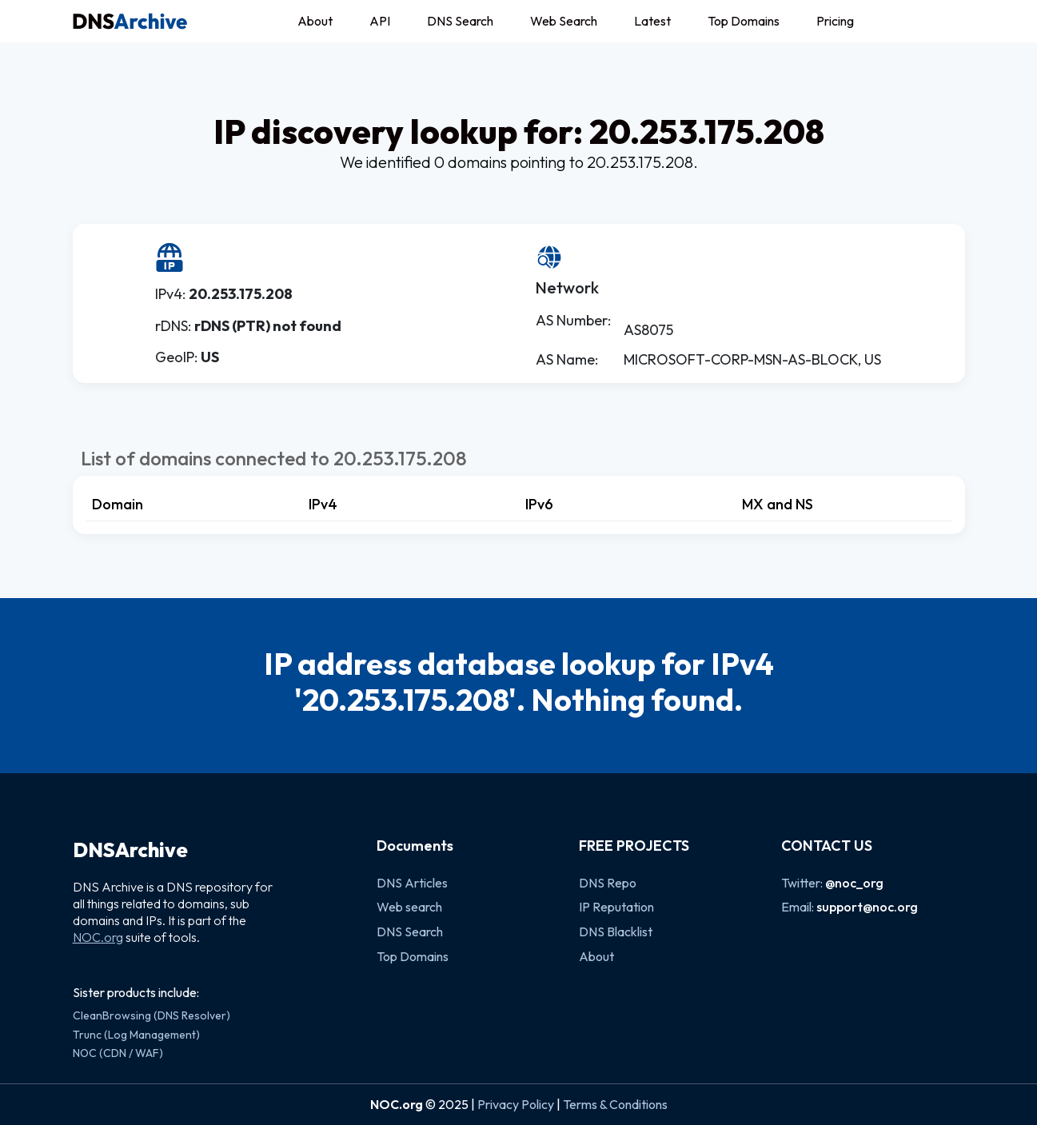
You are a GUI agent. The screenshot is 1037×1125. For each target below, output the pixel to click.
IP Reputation (616, 907)
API (379, 21)
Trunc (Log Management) (136, 1034)
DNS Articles (412, 883)
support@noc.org (867, 907)
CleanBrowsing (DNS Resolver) (151, 1015)
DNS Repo (607, 883)
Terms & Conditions (615, 1104)
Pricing (835, 21)
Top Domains (744, 21)
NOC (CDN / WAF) (118, 1053)
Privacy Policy (515, 1104)
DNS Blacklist (615, 931)
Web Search (563, 21)
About (315, 21)
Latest (652, 21)
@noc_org (854, 883)
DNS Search (460, 21)
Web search (409, 907)
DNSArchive (130, 850)
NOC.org (98, 937)
